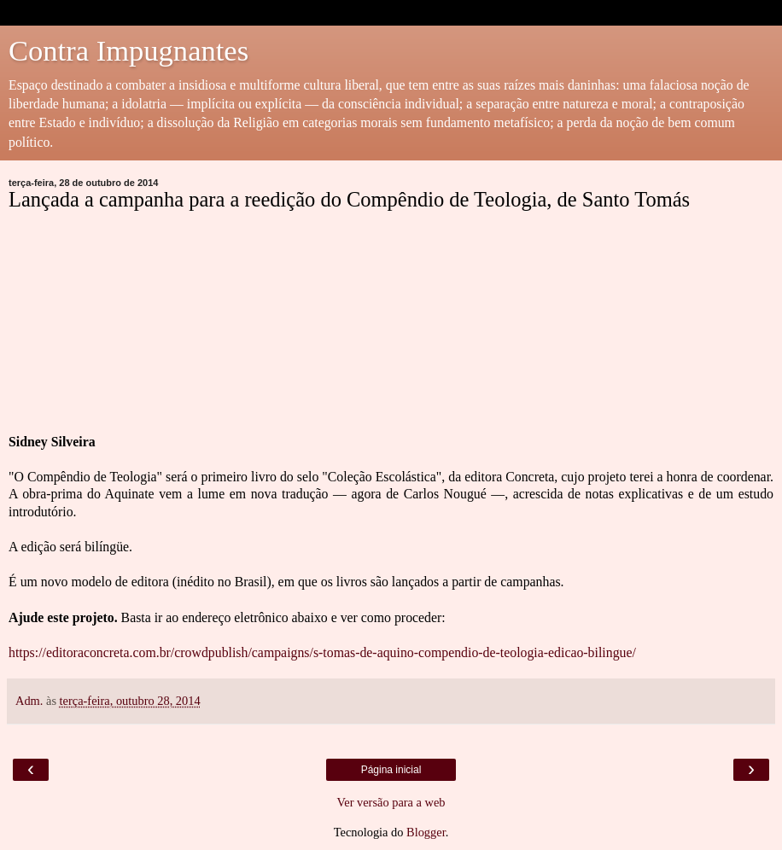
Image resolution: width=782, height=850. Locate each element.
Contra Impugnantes (128, 50)
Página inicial (391, 770)
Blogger (426, 832)
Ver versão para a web (390, 802)
